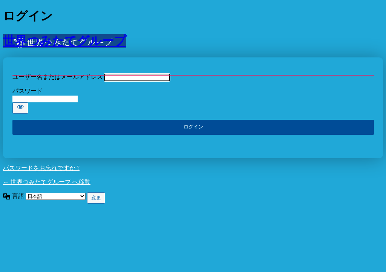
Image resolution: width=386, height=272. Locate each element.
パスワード (27, 91)
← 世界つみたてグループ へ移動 (46, 182)
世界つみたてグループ (64, 41)
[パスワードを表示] (20, 108)
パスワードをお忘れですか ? (41, 168)
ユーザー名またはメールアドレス (57, 77)
